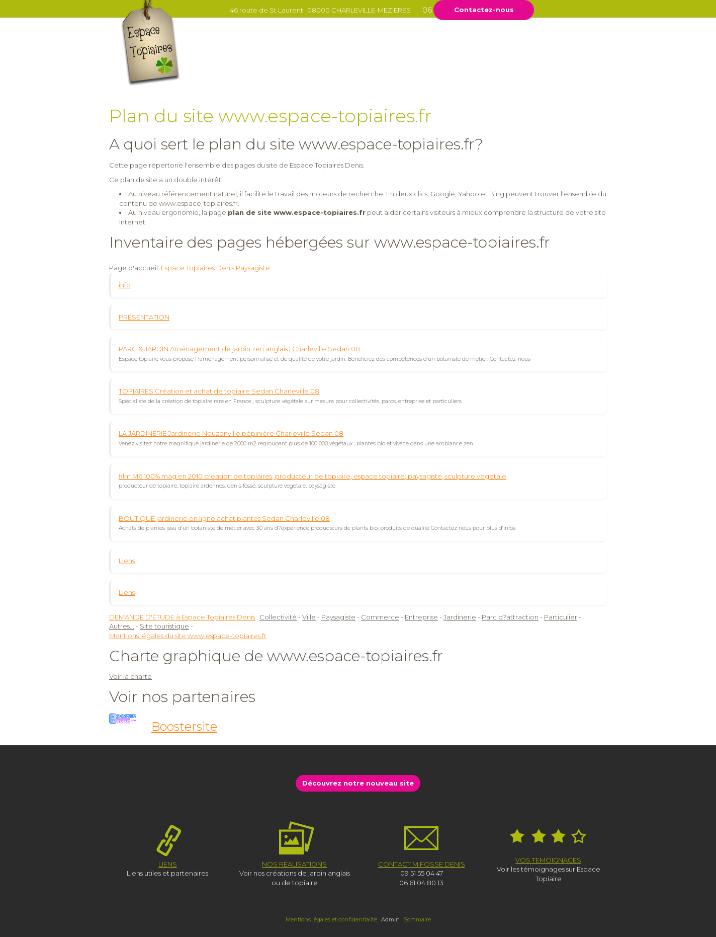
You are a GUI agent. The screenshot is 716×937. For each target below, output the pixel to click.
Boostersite (184, 726)
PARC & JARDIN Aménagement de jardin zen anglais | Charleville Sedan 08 (239, 349)
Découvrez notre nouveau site (358, 783)
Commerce (380, 617)
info (125, 285)
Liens (127, 561)
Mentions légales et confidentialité (331, 919)
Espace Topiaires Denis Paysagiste (215, 268)
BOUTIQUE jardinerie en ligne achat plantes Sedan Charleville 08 (224, 518)
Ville (309, 617)
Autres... (121, 626)
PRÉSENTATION (144, 317)
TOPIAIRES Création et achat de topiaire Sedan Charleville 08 (219, 391)
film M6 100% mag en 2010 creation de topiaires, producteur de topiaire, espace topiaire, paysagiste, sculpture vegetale (312, 476)
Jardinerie (459, 617)
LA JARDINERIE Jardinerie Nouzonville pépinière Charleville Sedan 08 (231, 433)
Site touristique (164, 626)
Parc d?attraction (510, 617)
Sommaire (417, 919)
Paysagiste (338, 617)
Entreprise (421, 617)
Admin (390, 919)
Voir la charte (130, 676)
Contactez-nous (484, 10)
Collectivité (278, 617)
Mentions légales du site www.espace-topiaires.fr (187, 636)
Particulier (560, 617)
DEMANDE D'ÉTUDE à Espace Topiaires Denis (182, 617)
